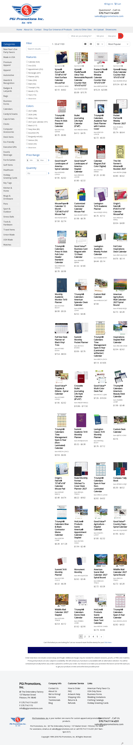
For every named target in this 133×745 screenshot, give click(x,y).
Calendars (8, 109)
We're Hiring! (54, 694)
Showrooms (111, 29)
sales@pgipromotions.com (109, 16)
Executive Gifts (10, 147)
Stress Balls (8, 216)
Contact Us (53, 688)
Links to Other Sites (83, 29)
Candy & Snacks (10, 114)
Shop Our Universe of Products (57, 29)
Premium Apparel (7, 63)
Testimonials (54, 700)
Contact (37, 29)
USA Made (8, 239)
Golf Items (8, 165)
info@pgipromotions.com (31, 708)
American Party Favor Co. (98, 688)
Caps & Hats (8, 119)
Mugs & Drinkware (8, 197)
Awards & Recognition (8, 81)
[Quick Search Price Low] (101, 36)
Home (19, 29)
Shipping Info (74, 697)
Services (52, 697)
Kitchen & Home (7, 189)
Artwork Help (74, 694)
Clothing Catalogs (95, 700)
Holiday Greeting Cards (10, 176)
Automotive (8, 75)
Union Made (9, 234)
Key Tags (7, 183)
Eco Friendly (8, 142)
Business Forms (7, 102)
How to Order (74, 688)
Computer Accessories (8, 130)
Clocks (6, 124)
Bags (5, 96)
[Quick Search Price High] (112, 36)
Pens (5, 203)
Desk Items (8, 137)
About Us (28, 29)
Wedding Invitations (96, 697)
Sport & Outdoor (7, 210)
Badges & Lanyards (7, 89)
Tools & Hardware (7, 223)
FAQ (70, 691)
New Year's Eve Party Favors (10, 51)
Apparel (7, 70)
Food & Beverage (7, 153)
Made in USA (9, 57)
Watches (7, 244)
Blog (51, 703)
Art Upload (99, 29)
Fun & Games (9, 160)
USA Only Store (94, 691)
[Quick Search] (81, 36)
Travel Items (9, 229)
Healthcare (8, 170)
